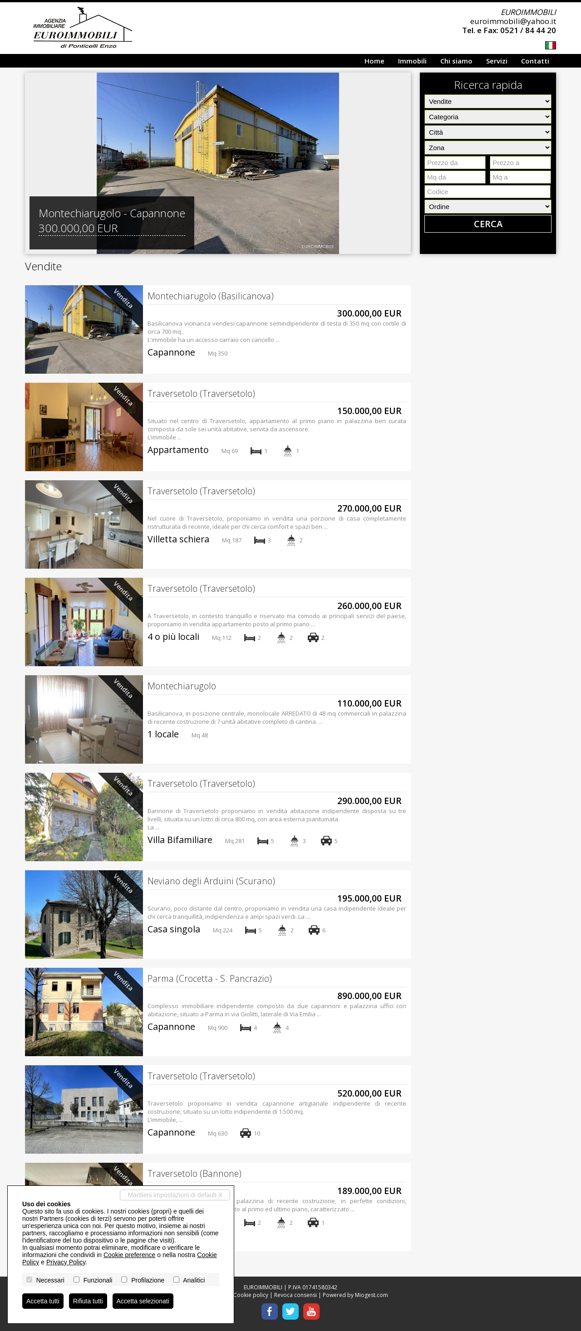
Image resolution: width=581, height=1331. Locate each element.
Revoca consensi (295, 1295)
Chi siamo (456, 60)
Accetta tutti (42, 1301)
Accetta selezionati (143, 1301)
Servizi (496, 60)
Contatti (535, 60)
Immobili (412, 60)
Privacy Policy (65, 1262)
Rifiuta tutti (88, 1301)
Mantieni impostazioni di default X (175, 1195)
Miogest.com (371, 1295)
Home (374, 60)
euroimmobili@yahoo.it (513, 21)
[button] (33, 163)
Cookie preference (129, 1254)
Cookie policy (250, 1295)
